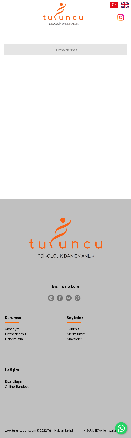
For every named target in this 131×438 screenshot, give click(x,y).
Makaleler (74, 339)
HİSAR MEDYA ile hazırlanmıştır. (105, 430)
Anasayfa (12, 329)
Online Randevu (17, 386)
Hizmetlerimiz (15, 334)
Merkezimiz (76, 334)
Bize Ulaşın (13, 381)
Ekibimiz (73, 329)
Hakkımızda (14, 339)
